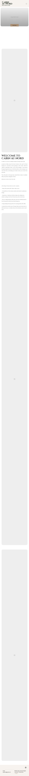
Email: (4, 770)
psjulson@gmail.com (7, 772)
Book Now (14, 25)
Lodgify (16, 773)
